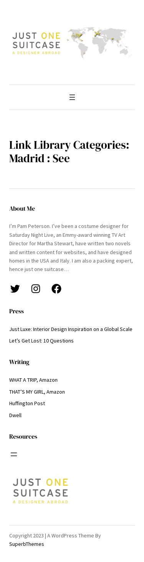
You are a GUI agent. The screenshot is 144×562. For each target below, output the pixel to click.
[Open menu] (72, 97)
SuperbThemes (26, 543)
